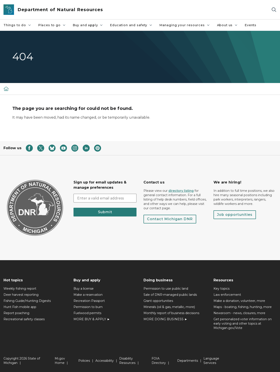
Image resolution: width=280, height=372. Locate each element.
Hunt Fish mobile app (20, 307)
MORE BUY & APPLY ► (92, 319)
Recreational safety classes (24, 319)
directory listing (181, 191)
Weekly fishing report (20, 289)
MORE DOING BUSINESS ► (165, 319)
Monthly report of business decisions (171, 313)
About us (227, 25)
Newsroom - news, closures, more (239, 313)
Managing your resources (184, 25)
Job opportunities (234, 215)
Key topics (221, 289)
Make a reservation (88, 295)
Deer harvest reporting (21, 295)
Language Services (211, 360)
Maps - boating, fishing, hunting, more (243, 307)
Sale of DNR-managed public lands (170, 295)
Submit (105, 212)
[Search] (273, 9)
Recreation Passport (89, 301)
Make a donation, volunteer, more (239, 301)
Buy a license (84, 289)
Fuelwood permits (87, 313)
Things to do (17, 25)
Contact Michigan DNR (170, 219)
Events (250, 25)
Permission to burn (88, 307)
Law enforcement (227, 295)
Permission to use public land (166, 289)
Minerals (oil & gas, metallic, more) (169, 307)
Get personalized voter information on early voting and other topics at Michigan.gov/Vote (243, 323)
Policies (84, 361)
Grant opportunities (158, 301)
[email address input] (105, 198)
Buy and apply (88, 25)
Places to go (52, 25)
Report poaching (16, 313)
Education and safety (131, 25)
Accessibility (104, 361)
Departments (187, 361)
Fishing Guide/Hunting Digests (27, 301)
